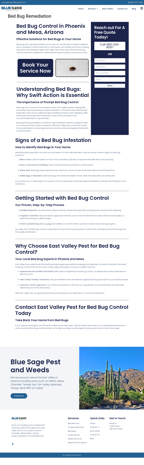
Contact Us (122, 9)
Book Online (107, 9)
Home (80, 9)
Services (93, 9)
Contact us (20, 405)
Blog (134, 9)
